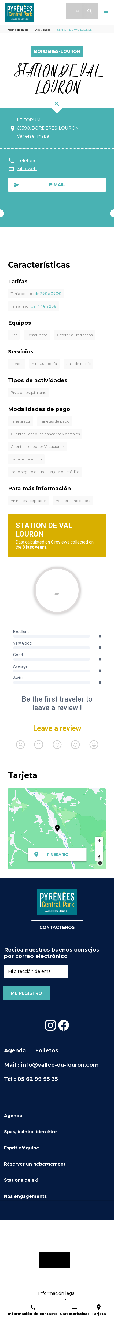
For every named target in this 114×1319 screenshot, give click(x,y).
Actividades (42, 29)
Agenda (15, 1050)
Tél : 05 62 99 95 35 (31, 1079)
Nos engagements (25, 1196)
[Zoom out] (99, 849)
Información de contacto (33, 1313)
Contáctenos (57, 927)
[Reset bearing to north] (99, 857)
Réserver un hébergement (34, 1164)
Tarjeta (98, 1313)
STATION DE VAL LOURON (74, 29)
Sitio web (27, 168)
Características (75, 1313)
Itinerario (57, 854)
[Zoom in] (99, 841)
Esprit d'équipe (21, 1147)
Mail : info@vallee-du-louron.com (51, 1064)
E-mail (57, 184)
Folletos (46, 1050)
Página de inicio (17, 29)
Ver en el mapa (33, 136)
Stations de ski (21, 1180)
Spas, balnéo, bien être (30, 1131)
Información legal (57, 1293)
